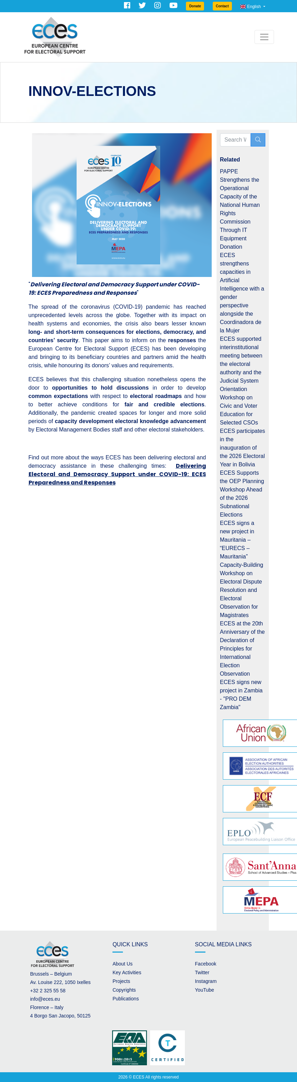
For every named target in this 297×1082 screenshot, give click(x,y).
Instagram (206, 981)
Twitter (202, 972)
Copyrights (124, 990)
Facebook (205, 964)
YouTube (204, 990)
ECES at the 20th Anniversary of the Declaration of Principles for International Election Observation (242, 649)
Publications (125, 998)
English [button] (251, 6)
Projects (121, 981)
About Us (122, 964)
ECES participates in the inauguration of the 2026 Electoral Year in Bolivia (242, 447)
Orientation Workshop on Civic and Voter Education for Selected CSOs (239, 406)
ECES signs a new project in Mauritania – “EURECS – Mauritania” (237, 539)
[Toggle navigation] (264, 37)
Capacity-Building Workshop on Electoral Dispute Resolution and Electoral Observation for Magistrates (242, 590)
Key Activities (126, 972)
